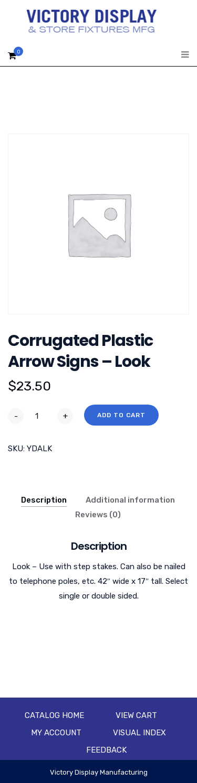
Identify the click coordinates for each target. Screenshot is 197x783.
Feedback (106, 750)
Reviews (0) (98, 514)
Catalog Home (54, 715)
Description (44, 500)
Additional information (130, 500)
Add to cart (121, 415)
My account (56, 732)
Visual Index (139, 732)
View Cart (136, 715)
